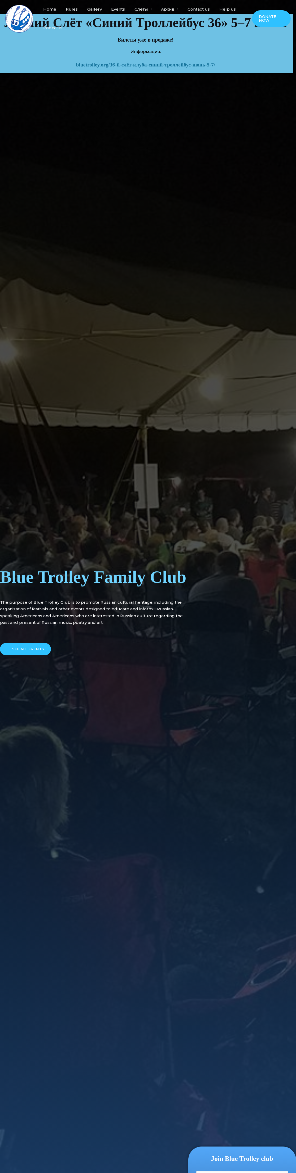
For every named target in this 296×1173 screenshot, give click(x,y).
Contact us (189, 9)
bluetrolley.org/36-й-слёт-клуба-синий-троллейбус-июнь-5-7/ (146, 65)
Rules (69, 9)
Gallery (90, 9)
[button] (270, 18)
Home (48, 9)
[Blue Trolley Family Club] (19, 18)
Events (113, 9)
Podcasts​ (52, 27)
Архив (159, 9)
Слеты (134, 9)
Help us (216, 9)
